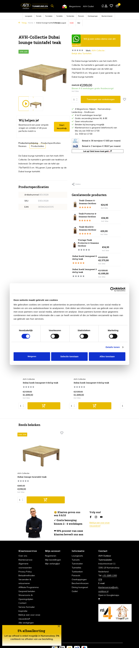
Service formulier (26, 600)
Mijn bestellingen (53, 553)
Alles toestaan (107, 356)
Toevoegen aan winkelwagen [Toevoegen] (101, 99)
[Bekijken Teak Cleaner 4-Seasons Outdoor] (75, 204)
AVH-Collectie (99, 50)
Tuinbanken (70, 16)
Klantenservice (25, 553)
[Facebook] (90, 511)
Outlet (71, 23)
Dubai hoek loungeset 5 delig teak (87, 258)
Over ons (22, 549)
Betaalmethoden (26, 569)
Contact (22, 596)
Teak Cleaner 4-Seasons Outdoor (89, 202)
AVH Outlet (88, 6)
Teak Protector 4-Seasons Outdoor (90, 215)
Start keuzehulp (62, 127)
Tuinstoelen (48, 16)
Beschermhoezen (107, 16)
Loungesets (28, 16)
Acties (21, 624)
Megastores (75, 6)
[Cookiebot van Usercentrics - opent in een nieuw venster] (112, 289)
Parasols (81, 16)
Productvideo (37, 146)
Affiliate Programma (28, 581)
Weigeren (32, 356)
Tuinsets (38, 16)
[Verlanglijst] (111, 6)
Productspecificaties (51, 143)
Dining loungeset (60, 23)
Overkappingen (93, 16)
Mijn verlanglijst (52, 557)
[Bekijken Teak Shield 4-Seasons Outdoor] (75, 230)
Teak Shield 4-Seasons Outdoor (89, 228)
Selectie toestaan (69, 356)
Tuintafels (59, 16)
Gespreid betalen (26, 584)
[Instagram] (96, 511)
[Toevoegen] (44, 406)
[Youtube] (101, 511)
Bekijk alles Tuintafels (82, 53)
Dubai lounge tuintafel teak (32, 468)
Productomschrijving (28, 143)
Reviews (22, 146)
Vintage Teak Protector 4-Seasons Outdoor (90, 243)
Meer (78, 23)
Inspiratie (22, 604)
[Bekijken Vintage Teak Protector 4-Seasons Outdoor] (74, 245)
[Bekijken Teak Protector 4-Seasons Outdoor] (75, 217)
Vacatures (23, 620)
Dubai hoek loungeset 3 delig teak (87, 271)
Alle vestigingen (26, 616)
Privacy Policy (25, 565)
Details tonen (113, 347)
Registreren (50, 549)
